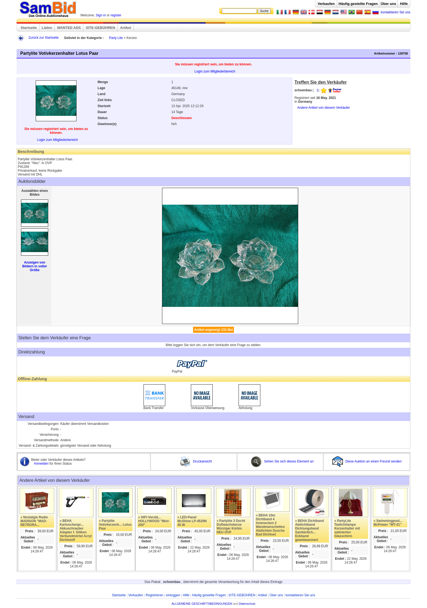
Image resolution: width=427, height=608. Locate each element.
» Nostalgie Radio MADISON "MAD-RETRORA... (34, 521)
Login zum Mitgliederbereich (214, 71)
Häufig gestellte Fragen (358, 4)
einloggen (173, 595)
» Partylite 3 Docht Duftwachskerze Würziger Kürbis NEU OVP (231, 526)
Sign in (101, 15)
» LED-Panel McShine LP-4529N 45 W (191, 521)
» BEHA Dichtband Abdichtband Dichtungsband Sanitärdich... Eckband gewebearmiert (309, 530)
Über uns (388, 4)
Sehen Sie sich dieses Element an (282, 461)
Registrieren (154, 595)
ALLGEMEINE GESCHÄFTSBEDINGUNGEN (202, 603)
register (116, 15)
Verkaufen (326, 4)
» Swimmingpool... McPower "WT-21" (388, 523)
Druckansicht (196, 461)
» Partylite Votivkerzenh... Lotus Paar (115, 524)
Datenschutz (247, 603)
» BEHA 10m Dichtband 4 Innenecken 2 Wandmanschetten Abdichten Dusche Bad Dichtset (270, 524)
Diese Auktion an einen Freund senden (367, 461)
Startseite (29, 28)
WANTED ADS (69, 28)
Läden (47, 28)
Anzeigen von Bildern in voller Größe (34, 266)
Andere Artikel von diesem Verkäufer (323, 108)
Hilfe (404, 4)
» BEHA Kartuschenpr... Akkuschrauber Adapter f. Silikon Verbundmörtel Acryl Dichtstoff (76, 530)
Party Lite (116, 38)
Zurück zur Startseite (44, 38)
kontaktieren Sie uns (395, 12)
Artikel (125, 28)
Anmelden (41, 463)
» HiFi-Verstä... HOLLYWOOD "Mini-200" (153, 521)
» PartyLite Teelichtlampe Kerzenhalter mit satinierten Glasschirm (347, 528)
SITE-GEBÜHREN (100, 28)
